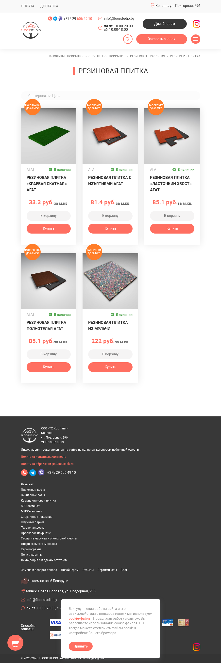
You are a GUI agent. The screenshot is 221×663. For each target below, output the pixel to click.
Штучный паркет (32, 522)
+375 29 (78, 18)
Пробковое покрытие (36, 533)
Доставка (49, 6)
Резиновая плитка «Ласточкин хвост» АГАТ (171, 183)
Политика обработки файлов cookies (47, 464)
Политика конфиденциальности (44, 456)
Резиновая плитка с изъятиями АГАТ (109, 180)
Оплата (27, 6)
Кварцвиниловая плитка (38, 500)
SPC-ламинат (30, 506)
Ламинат (27, 484)
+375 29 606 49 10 (61, 472)
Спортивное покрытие (36, 517)
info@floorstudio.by (119, 18)
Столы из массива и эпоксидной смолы (49, 538)
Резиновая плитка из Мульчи (108, 325)
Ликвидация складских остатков (44, 560)
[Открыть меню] (195, 39)
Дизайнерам (164, 24)
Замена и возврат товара (39, 570)
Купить (48, 228)
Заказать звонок (161, 39)
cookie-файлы (80, 618)
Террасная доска (33, 527)
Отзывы (88, 570)
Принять (81, 646)
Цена (56, 96)
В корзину (48, 216)
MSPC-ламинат (31, 511)
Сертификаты (107, 570)
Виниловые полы (33, 495)
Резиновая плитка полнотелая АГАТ (46, 325)
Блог (124, 570)
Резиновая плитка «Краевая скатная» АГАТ (47, 183)
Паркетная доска (33, 489)
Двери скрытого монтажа (39, 544)
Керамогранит (31, 549)
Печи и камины (31, 554)
